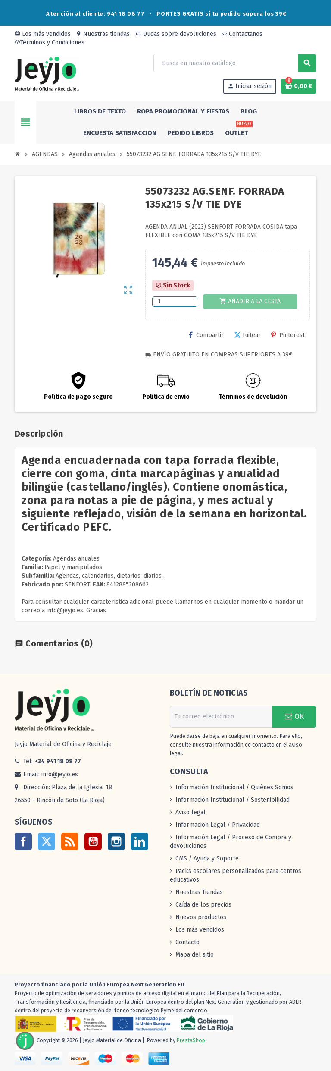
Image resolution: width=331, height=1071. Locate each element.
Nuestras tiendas (103, 34)
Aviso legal (190, 812)
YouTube (93, 841)
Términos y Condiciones (49, 42)
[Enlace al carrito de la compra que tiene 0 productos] (298, 86)
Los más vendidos (43, 34)
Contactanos (242, 34)
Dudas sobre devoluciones (175, 34)
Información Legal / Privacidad (217, 824)
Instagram (116, 841)
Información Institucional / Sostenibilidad (232, 799)
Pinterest (288, 335)
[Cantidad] (174, 301)
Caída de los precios (203, 904)
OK (294, 716)
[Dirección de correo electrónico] (221, 717)
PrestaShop (191, 1040)
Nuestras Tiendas (199, 892)
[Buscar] (234, 63)
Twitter (46, 841)
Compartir (206, 335)
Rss (69, 841)
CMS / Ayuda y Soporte (207, 858)
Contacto (187, 942)
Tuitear (247, 335)
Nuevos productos (200, 917)
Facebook (23, 841)
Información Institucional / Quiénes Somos (234, 787)
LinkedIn (139, 841)
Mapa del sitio (194, 954)
